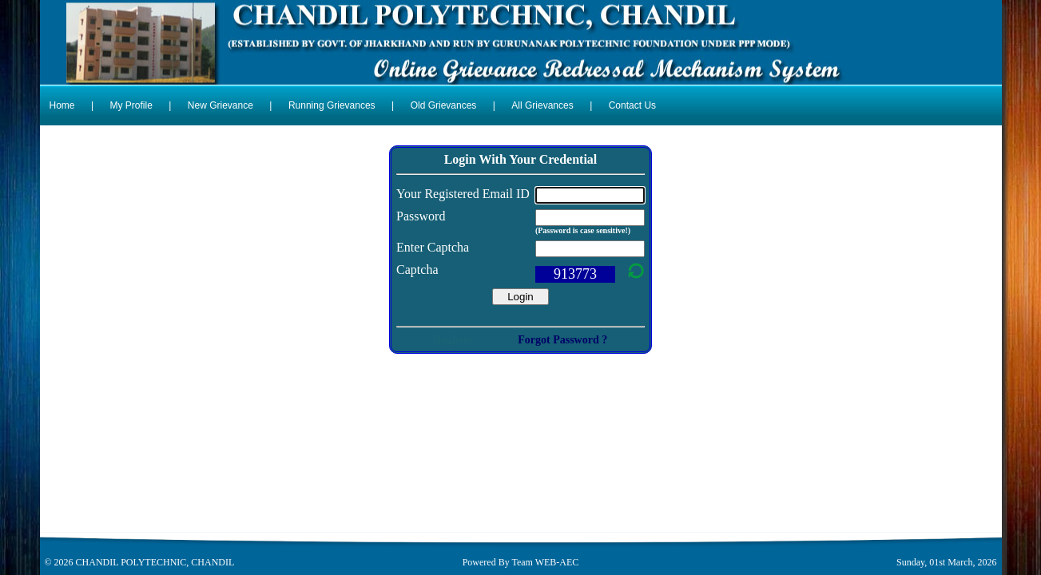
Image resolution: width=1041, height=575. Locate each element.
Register (454, 340)
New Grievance (220, 105)
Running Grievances (331, 105)
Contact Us (632, 105)
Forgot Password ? (562, 340)
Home (62, 105)
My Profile (131, 105)
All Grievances (542, 105)
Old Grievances (444, 105)
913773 (575, 274)
